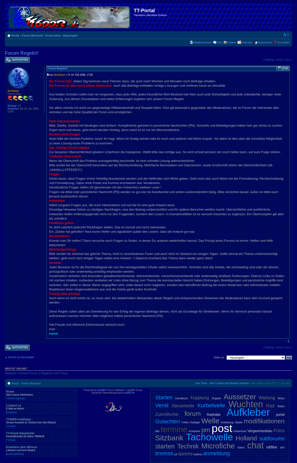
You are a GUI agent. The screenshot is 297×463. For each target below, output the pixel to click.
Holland (246, 438)
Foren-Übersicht (32, 35)
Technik (188, 446)
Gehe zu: (219, 357)
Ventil (161, 405)
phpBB (100, 390)
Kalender (247, 42)
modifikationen (264, 421)
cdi (175, 454)
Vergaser (216, 398)
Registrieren (265, 42)
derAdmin (59, 75)
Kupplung (199, 397)
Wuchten (245, 404)
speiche (185, 453)
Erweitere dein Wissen (41, 450)
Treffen (185, 422)
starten (165, 446)
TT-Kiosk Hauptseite (41, 436)
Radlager (195, 422)
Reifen (281, 406)
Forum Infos (53, 35)
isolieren (198, 454)
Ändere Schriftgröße (286, 34)
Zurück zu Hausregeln (21, 357)
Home (41, 395)
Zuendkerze (181, 398)
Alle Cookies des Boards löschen (229, 383)
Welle (210, 421)
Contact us (41, 409)
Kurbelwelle (211, 405)
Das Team (201, 383)
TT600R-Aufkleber (41, 422)
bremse (164, 453)
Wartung (267, 397)
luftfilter (271, 447)
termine (174, 429)
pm (206, 430)
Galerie (232, 42)
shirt (282, 447)
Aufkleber (248, 412)
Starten (164, 397)
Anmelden (283, 42)
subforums (272, 438)
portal (280, 415)
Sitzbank (169, 438)
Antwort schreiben (17, 60)
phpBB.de (129, 392)
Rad (270, 405)
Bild (157, 431)
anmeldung (216, 453)
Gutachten (167, 421)
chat (255, 445)
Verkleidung (227, 422)
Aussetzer (240, 397)
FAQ (219, 42)
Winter (281, 398)
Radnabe (214, 415)
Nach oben (288, 341)
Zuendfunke (166, 414)
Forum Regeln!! (22, 53)
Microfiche (218, 446)
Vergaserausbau (259, 431)
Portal (15, 35)
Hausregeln (70, 35)
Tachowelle (209, 437)
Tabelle (239, 422)
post (222, 428)
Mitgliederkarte (202, 42)
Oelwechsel (240, 431)
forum (192, 413)
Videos (241, 447)
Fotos (279, 430)
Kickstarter (194, 431)
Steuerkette (183, 405)
